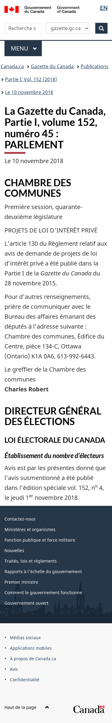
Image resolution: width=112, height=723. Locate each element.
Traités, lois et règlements (30, 561)
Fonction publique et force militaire (39, 540)
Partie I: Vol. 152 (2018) (31, 79)
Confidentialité (24, 679)
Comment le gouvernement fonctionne (43, 592)
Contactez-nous (20, 519)
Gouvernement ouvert (26, 603)
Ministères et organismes (30, 529)
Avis (14, 669)
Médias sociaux (25, 637)
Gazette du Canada (52, 66)
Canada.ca (12, 66)
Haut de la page (26, 707)
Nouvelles (14, 550)
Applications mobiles (31, 648)
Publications (94, 66)
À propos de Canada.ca (33, 658)
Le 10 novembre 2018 (29, 92)
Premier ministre (21, 582)
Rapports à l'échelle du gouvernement (43, 571)
